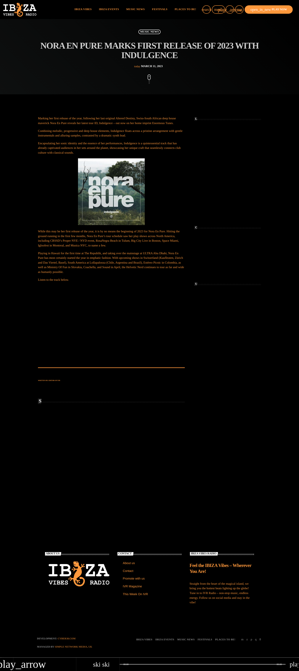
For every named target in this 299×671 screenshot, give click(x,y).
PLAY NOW (268, 9)
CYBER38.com (67, 638)
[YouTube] (242, 640)
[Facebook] (260, 640)
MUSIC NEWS (149, 31)
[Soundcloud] (251, 640)
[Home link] (19, 9)
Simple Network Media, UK (73, 647)
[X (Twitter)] (247, 640)
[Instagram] (255, 640)
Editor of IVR (54, 380)
